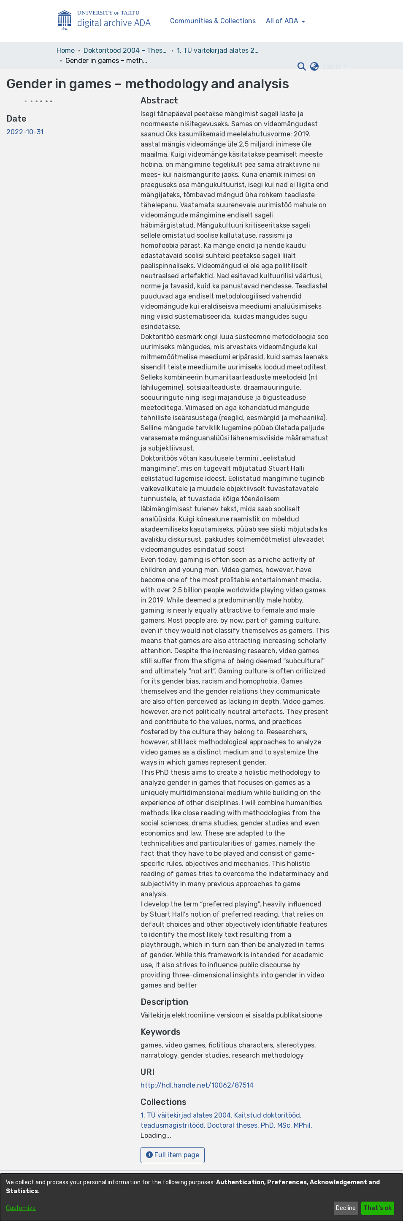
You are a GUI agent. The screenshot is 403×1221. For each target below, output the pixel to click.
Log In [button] (332, 66)
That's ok (377, 1208)
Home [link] (66, 50)
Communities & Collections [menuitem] (213, 21)
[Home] (109, 21)
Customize (21, 1208)
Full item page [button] (172, 1155)
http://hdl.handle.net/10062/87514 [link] (197, 1085)
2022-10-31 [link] (24, 132)
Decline (346, 1208)
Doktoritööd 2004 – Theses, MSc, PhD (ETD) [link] (126, 50)
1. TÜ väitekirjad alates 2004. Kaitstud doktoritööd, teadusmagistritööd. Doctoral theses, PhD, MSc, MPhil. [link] (219, 50)
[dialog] (201, 1197)
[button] (302, 67)
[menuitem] (284, 21)
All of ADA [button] (282, 21)
